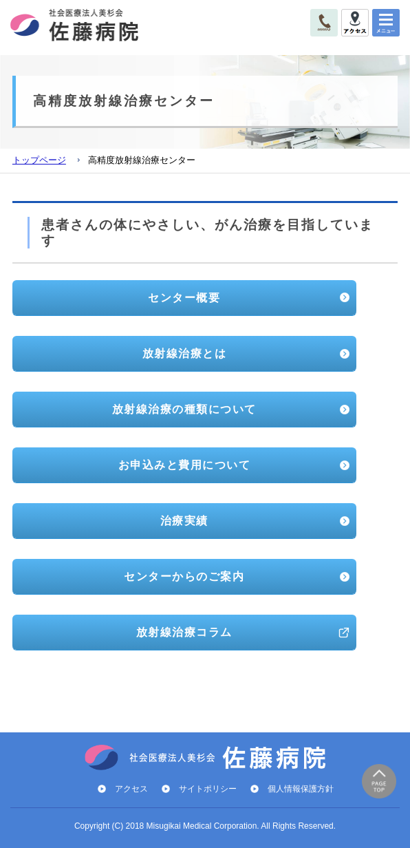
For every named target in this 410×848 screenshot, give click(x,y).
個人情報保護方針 (301, 789)
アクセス (131, 789)
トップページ (39, 160)
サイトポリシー (208, 789)
